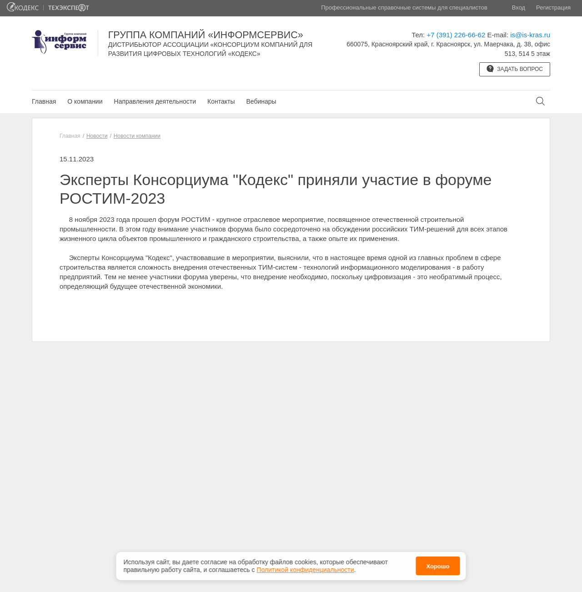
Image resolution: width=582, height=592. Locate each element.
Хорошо (437, 566)
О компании (84, 101)
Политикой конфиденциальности (305, 569)
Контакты (221, 101)
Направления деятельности (155, 101)
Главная (44, 101)
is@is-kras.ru (530, 35)
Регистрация (553, 7)
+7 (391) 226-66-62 (455, 35)
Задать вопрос (515, 68)
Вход (518, 7)
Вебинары (261, 101)
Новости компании (137, 136)
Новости (96, 136)
